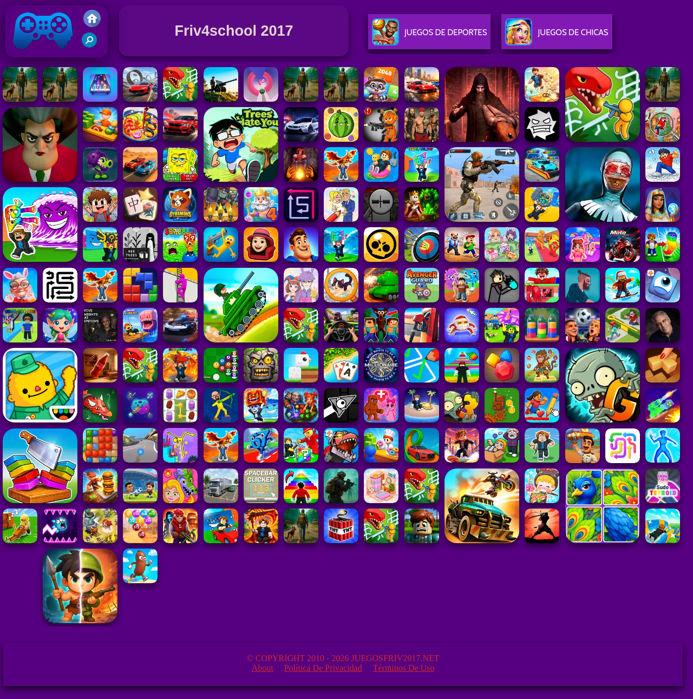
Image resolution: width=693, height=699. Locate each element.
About (262, 667)
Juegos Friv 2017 (43, 54)
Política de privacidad (323, 667)
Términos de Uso (404, 667)
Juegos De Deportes (429, 36)
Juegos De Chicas (556, 36)
